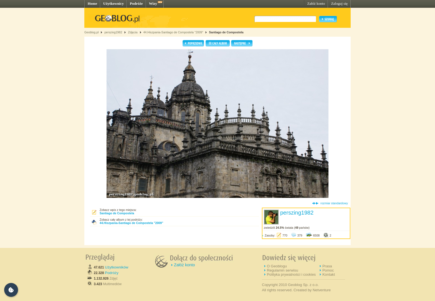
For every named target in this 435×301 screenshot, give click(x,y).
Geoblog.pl (91, 32)
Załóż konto (316, 3)
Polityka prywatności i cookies (291, 274)
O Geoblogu (277, 266)
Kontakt (328, 274)
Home (92, 3)
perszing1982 (113, 32)
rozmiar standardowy (334, 203)
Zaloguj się (339, 3)
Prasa (327, 266)
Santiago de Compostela (226, 32)
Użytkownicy (113, 3)
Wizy (153, 3)
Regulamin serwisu (282, 270)
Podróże (136, 3)
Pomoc (328, 270)
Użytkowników (116, 267)
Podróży (111, 273)
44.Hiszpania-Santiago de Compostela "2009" (173, 32)
